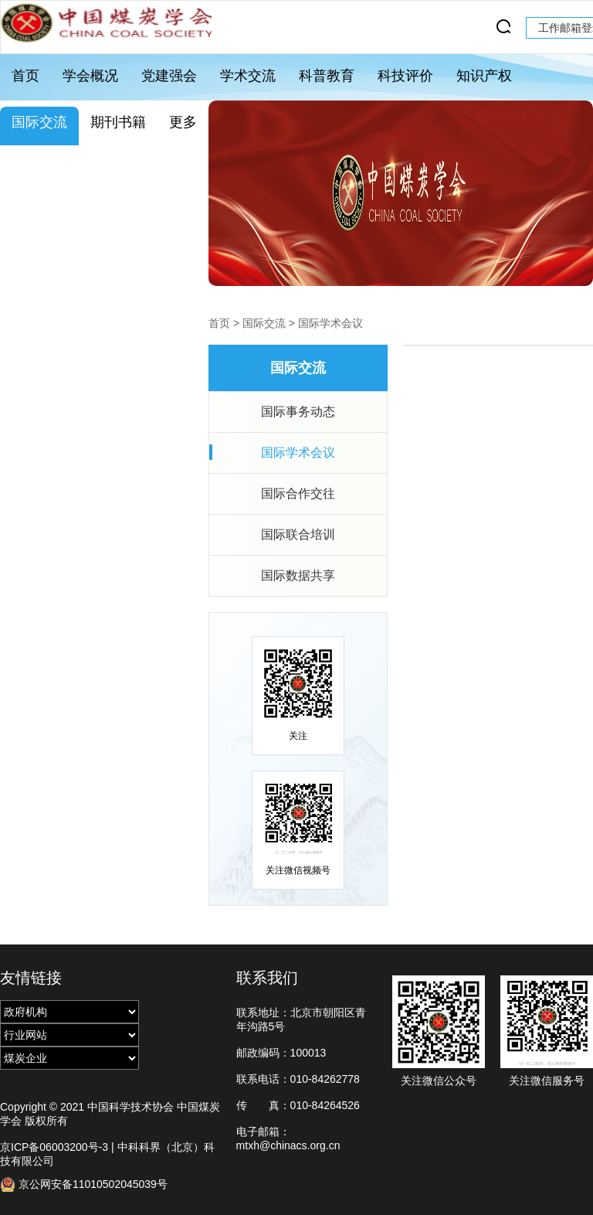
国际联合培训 (298, 534)
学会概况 (90, 75)
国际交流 (39, 122)
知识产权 (484, 75)
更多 (183, 122)
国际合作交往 (298, 493)
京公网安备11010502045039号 (84, 1184)
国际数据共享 (298, 575)
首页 (25, 75)
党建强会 (169, 75)
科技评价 (405, 75)
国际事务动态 (298, 411)
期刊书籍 (118, 122)
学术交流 (248, 75)
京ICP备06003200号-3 (54, 1147)
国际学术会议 (330, 323)
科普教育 (326, 75)
